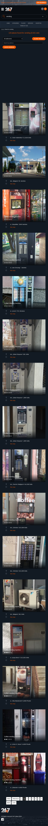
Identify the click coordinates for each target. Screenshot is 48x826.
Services (30, 23)
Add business (41, 2)
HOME (8, 23)
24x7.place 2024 (17, 816)
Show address (9, 47)
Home (2, 29)
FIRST (8, 798)
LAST (14, 802)
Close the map (39, 38)
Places (23, 23)
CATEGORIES (15, 23)
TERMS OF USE (24, 25)
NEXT (8, 802)
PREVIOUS (16, 798)
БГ (42, 8)
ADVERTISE (38, 23)
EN (45, 8)
